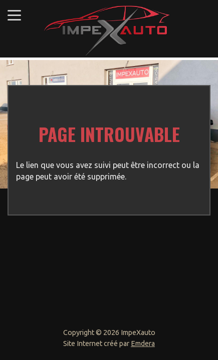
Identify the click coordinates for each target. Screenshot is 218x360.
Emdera (143, 344)
